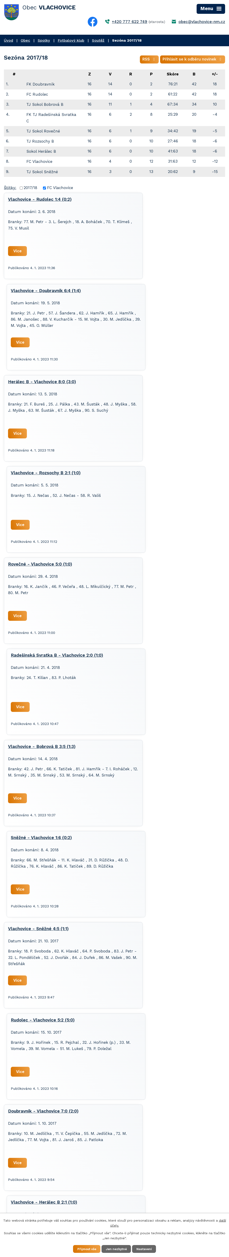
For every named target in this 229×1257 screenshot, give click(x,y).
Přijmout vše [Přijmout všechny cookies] (84, 1249)
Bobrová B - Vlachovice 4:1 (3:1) (154, 840)
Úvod (8, 40)
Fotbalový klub (71, 40)
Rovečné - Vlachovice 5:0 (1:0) (40, 384)
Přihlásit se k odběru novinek (192, 60)
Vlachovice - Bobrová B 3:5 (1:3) (42, 475)
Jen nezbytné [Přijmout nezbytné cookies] (117, 1249)
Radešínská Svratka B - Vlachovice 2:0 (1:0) (167, 384)
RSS (147, 60)
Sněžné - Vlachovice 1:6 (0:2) (151, 475)
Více (18, 251)
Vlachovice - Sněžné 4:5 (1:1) (38, 566)
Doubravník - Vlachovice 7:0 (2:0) (43, 657)
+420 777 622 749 (129, 21)
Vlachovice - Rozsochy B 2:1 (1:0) (155, 293)
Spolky (44, 40)
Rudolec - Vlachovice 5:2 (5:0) (152, 566)
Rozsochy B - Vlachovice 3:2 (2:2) (43, 748)
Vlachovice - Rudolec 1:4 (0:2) (40, 200)
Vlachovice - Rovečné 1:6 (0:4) (153, 748)
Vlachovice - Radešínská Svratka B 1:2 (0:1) (54, 840)
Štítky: (10, 188)
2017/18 (30, 188)
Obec (25, 40)
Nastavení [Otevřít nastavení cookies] (147, 1249)
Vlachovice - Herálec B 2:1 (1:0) (154, 657)
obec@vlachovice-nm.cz (201, 21)
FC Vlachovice (60, 188)
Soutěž (98, 40)
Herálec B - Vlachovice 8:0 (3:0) (42, 293)
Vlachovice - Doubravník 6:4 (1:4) (156, 200)
